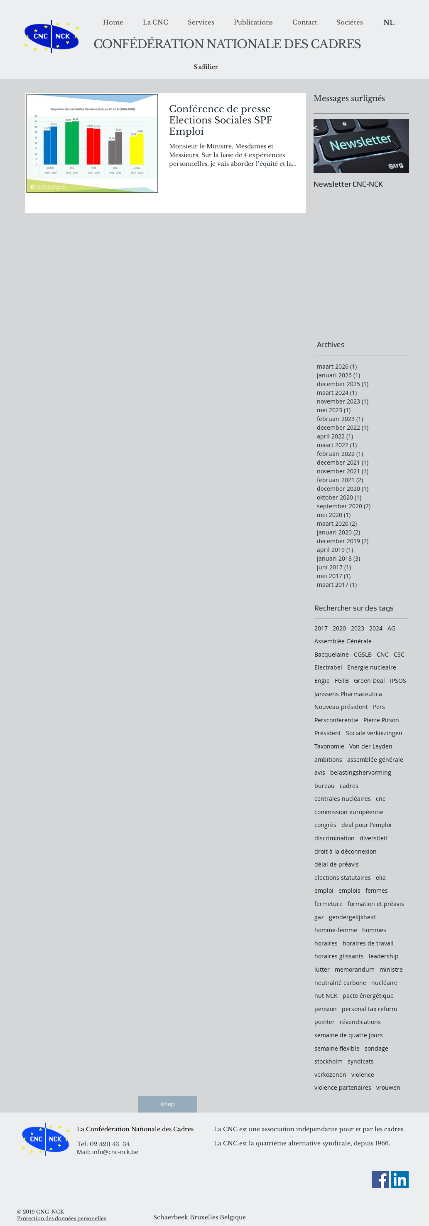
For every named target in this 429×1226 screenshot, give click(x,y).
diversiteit (373, 838)
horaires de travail (368, 943)
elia (381, 877)
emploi (323, 890)
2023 (357, 628)
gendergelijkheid (352, 917)
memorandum (355, 969)
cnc (380, 799)
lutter (322, 969)
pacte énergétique (368, 996)
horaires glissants (339, 956)
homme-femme (335, 930)
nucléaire (384, 983)
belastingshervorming (360, 772)
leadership (384, 956)
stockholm (328, 1061)
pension (325, 1009)
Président (327, 733)
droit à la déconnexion (345, 851)
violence (362, 1074)
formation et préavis (376, 904)
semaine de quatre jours (348, 1035)
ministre (391, 969)
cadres (349, 786)
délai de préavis (336, 864)
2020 (339, 628)
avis (319, 772)
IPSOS (398, 680)
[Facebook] (380, 1179)
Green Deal (369, 680)
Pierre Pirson (381, 720)
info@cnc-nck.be (115, 1152)
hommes (374, 930)
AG (391, 628)
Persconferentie (336, 720)
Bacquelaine (331, 654)
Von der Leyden (370, 746)
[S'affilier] (206, 67)
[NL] (389, 22)
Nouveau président (341, 707)
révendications (360, 1022)
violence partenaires (342, 1087)
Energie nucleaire (371, 667)
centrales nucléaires (342, 799)
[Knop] (167, 1104)
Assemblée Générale (343, 641)
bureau (324, 786)
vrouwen (388, 1087)
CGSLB (363, 654)
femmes (376, 890)
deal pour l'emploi (366, 825)
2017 (321, 628)
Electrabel (328, 667)
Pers (379, 707)
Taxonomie (329, 746)
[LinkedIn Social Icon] (400, 1179)
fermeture (328, 904)
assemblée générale (375, 759)
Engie (322, 680)
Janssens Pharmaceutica (348, 694)
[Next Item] (396, 146)
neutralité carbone (340, 983)
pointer (324, 1022)
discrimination (334, 838)
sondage (376, 1048)
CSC (399, 654)
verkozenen (330, 1074)
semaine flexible (337, 1048)
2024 (375, 628)
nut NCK (326, 996)
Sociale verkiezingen (374, 733)
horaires (326, 943)
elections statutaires (342, 877)
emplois (349, 890)
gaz (319, 917)
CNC (383, 654)
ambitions (328, 759)
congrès (325, 825)
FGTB (342, 680)
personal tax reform (369, 1009)
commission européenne (348, 812)
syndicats (361, 1061)
